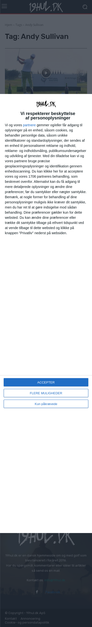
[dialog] (46, 313)
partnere (29, 125)
